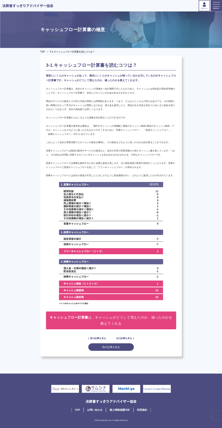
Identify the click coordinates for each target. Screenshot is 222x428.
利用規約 (142, 409)
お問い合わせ (94, 409)
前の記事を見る (97, 338)
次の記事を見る (125, 338)
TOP (42, 51)
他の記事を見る (111, 347)
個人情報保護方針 (120, 409)
